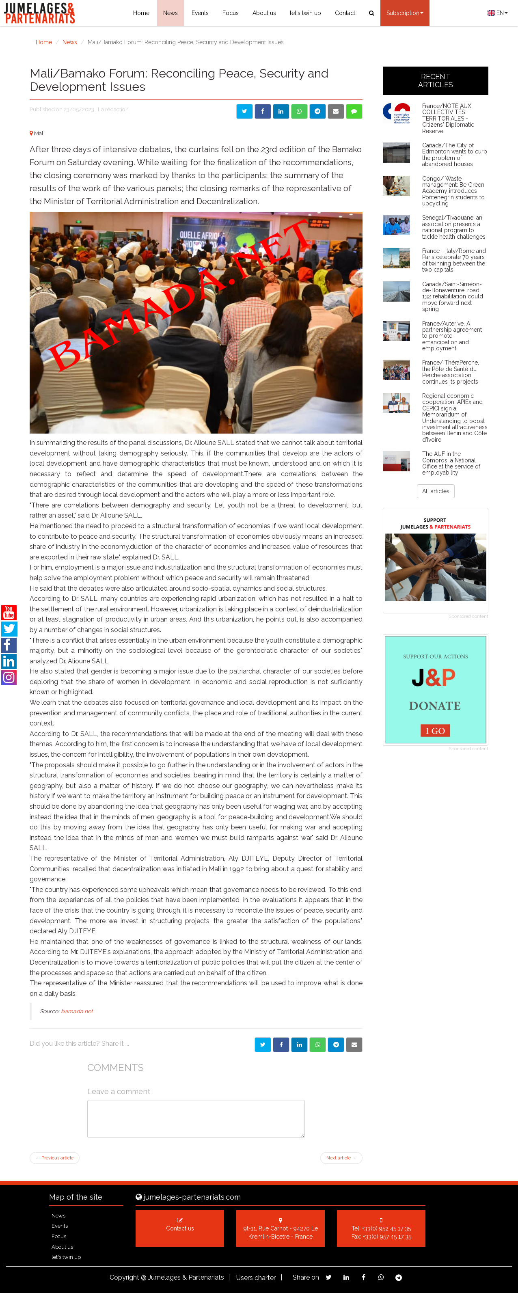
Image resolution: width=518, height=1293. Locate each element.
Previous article (54, 1158)
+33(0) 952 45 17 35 (386, 1228)
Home (141, 13)
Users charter (256, 1278)
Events (200, 13)
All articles (435, 491)
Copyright (124, 1277)
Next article (341, 1158)
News (170, 13)
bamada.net (77, 1011)
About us (264, 13)
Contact (345, 13)
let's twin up (305, 13)
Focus (230, 13)
